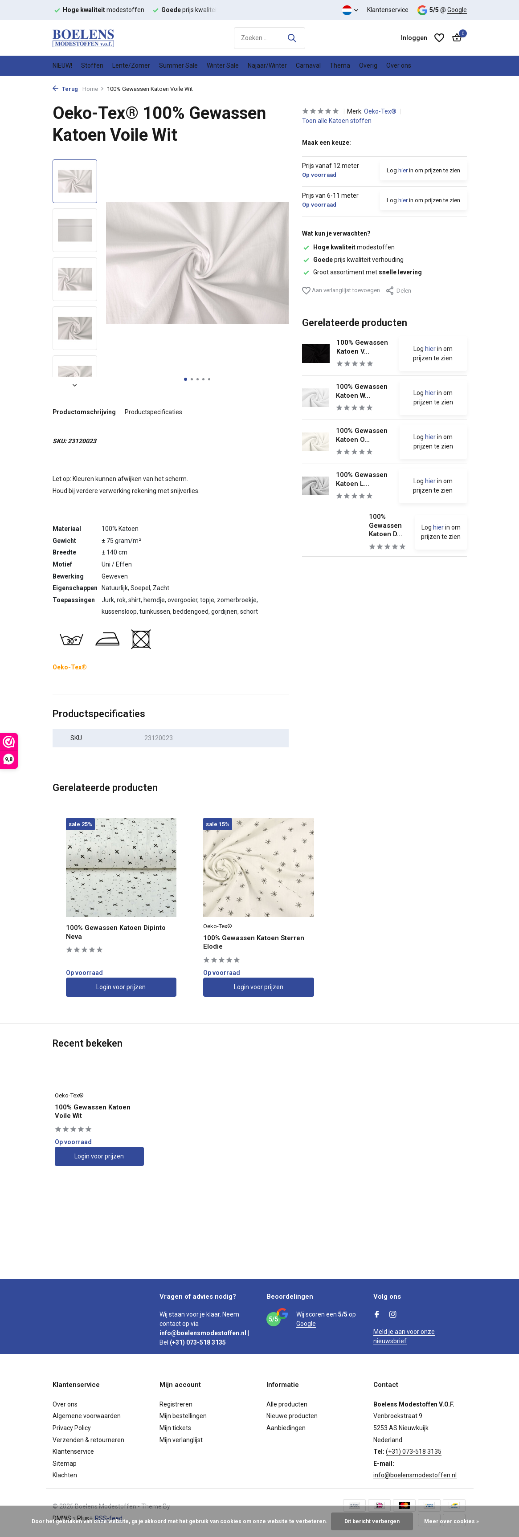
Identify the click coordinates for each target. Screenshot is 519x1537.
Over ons (398, 65)
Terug (65, 89)
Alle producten (286, 1404)
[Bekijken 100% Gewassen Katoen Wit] (316, 397)
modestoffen (348, 247)
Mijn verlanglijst (181, 1439)
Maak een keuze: (326, 142)
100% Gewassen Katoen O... (362, 435)
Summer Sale (178, 65)
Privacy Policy (72, 1427)
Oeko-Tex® (381, 111)
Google (457, 9)
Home (93, 89)
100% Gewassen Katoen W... (362, 391)
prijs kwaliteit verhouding (353, 259)
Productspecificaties (153, 412)
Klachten (65, 1475)
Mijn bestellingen (183, 1415)
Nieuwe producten (292, 1415)
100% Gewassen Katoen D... (385, 525)
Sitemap (65, 1463)
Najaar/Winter (267, 65)
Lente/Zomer (131, 65)
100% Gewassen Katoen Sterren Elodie (253, 942)
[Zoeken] (269, 38)
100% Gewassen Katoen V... (362, 346)
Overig (368, 65)
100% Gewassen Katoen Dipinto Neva (116, 932)
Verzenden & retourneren (88, 1439)
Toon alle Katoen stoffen (337, 120)
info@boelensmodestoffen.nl (415, 1475)
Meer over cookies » (451, 1521)
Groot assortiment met (362, 272)
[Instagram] (392, 1315)
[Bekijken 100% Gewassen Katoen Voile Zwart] (316, 353)
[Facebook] (376, 1315)
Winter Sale (223, 65)
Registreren (175, 1404)
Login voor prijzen (121, 987)
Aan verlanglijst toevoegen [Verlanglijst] (341, 290)
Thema (340, 65)
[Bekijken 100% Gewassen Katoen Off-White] (316, 441)
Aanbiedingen (286, 1427)
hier (403, 170)
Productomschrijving (84, 412)
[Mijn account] (414, 37)
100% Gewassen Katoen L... (362, 479)
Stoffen (92, 65)
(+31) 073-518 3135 (413, 1451)
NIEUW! (62, 65)
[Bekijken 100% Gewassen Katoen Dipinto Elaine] (332, 532)
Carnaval (308, 65)
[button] (185, 379)
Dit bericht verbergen (372, 1521)
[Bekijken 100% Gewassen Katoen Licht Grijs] (316, 486)
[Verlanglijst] (439, 38)
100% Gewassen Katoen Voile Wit (93, 1111)
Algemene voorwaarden (87, 1415)
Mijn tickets (175, 1427)
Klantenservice (388, 9)
